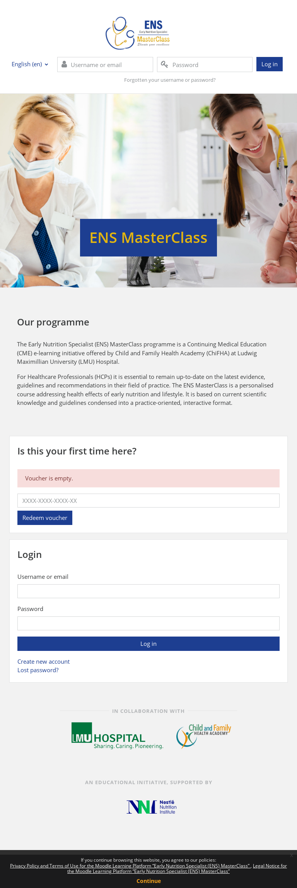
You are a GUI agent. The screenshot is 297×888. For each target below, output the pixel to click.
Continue (149, 881)
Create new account (43, 661)
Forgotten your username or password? (170, 79)
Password (30, 609)
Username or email (42, 576)
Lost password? (37, 670)
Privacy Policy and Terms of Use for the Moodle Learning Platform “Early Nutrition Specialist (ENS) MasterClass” (130, 865)
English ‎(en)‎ (27, 64)
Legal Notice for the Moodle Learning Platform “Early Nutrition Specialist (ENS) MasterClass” (177, 868)
